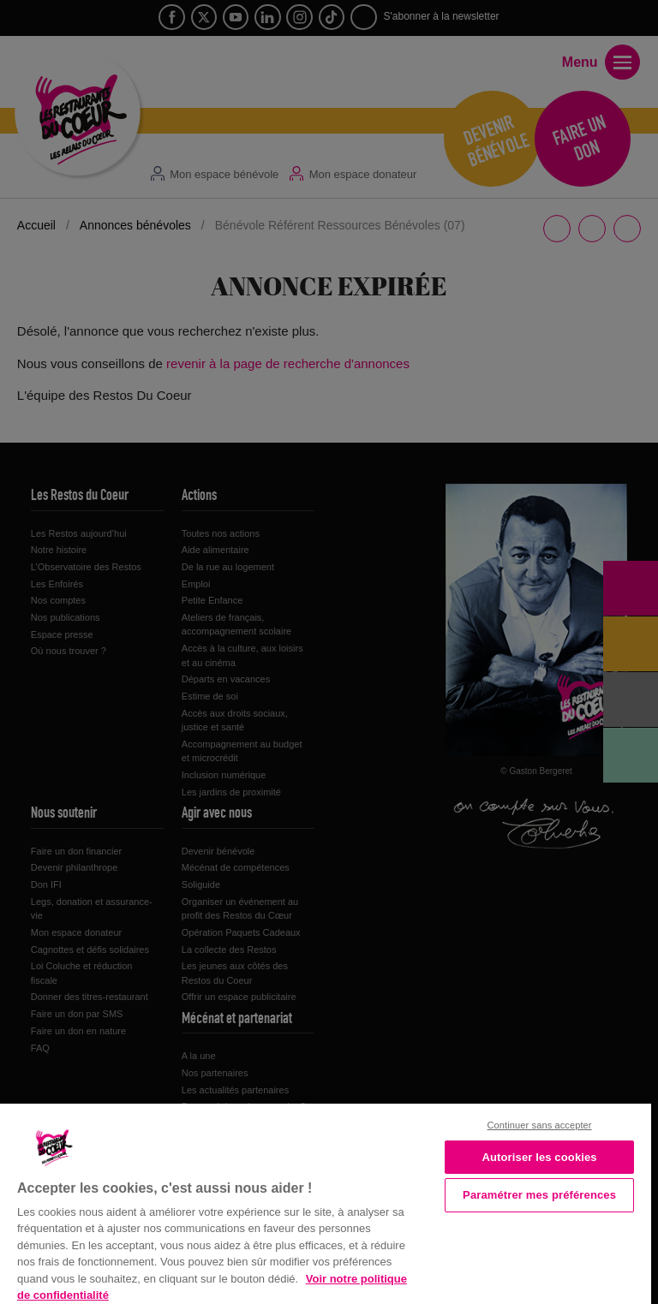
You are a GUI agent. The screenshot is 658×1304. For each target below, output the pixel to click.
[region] (325, 1202)
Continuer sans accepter (540, 1125)
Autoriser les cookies (539, 1157)
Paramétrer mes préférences (539, 1194)
